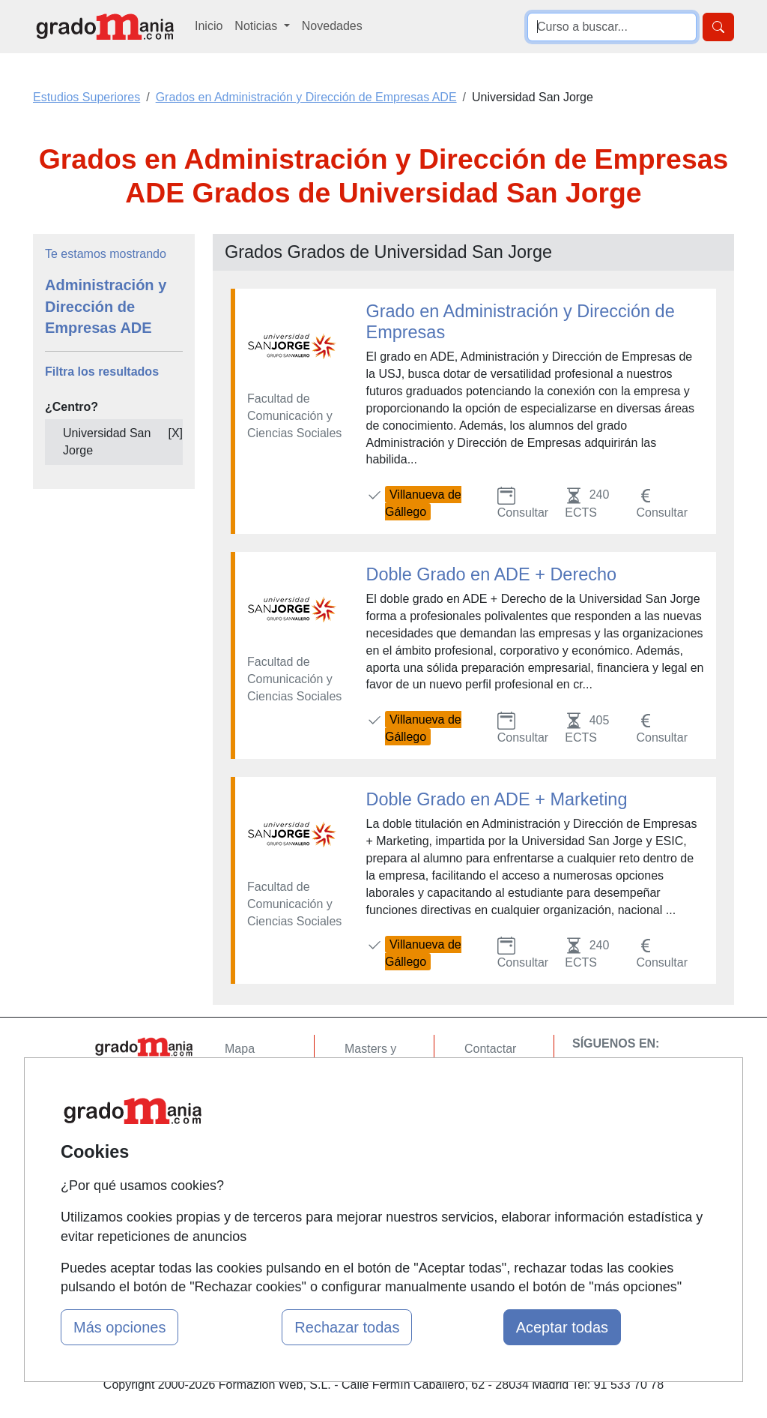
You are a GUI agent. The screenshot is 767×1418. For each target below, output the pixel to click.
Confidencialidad (508, 1078)
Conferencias (380, 1124)
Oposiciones (377, 1199)
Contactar (490, 1048)
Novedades (332, 25)
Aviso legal (493, 1107)
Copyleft (486, 1136)
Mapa (240, 1048)
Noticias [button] (257, 25)
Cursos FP (373, 1095)
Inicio (208, 25)
